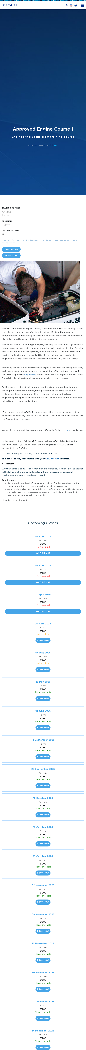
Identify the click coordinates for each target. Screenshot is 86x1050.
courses (67, 430)
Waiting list (43, 553)
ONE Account (52, 459)
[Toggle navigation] (82, 5)
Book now (11, 255)
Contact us (11, 249)
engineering (30, 375)
